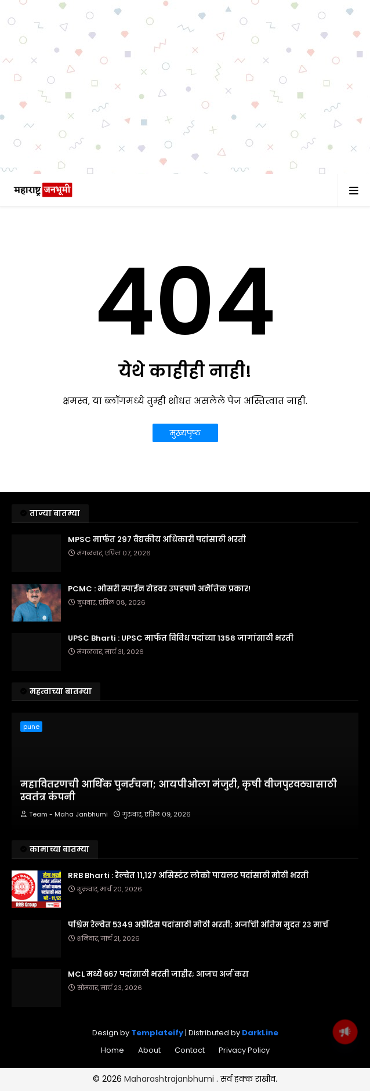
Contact (190, 1050)
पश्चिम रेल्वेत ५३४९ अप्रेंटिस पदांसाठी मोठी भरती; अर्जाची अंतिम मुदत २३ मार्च (198, 925)
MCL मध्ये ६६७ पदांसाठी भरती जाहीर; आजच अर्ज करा (158, 974)
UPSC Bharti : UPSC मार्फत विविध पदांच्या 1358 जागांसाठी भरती (180, 638)
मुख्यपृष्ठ (185, 433)
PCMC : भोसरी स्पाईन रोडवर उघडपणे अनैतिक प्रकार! (159, 589)
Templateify (157, 1032)
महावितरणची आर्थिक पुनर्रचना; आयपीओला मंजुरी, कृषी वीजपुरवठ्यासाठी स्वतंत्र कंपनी (178, 791)
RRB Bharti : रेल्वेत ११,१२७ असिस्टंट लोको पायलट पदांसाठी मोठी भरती (188, 875)
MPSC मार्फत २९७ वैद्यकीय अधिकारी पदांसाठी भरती (157, 539)
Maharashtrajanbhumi (170, 1079)
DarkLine (260, 1032)
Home (112, 1050)
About (149, 1050)
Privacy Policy (244, 1050)
